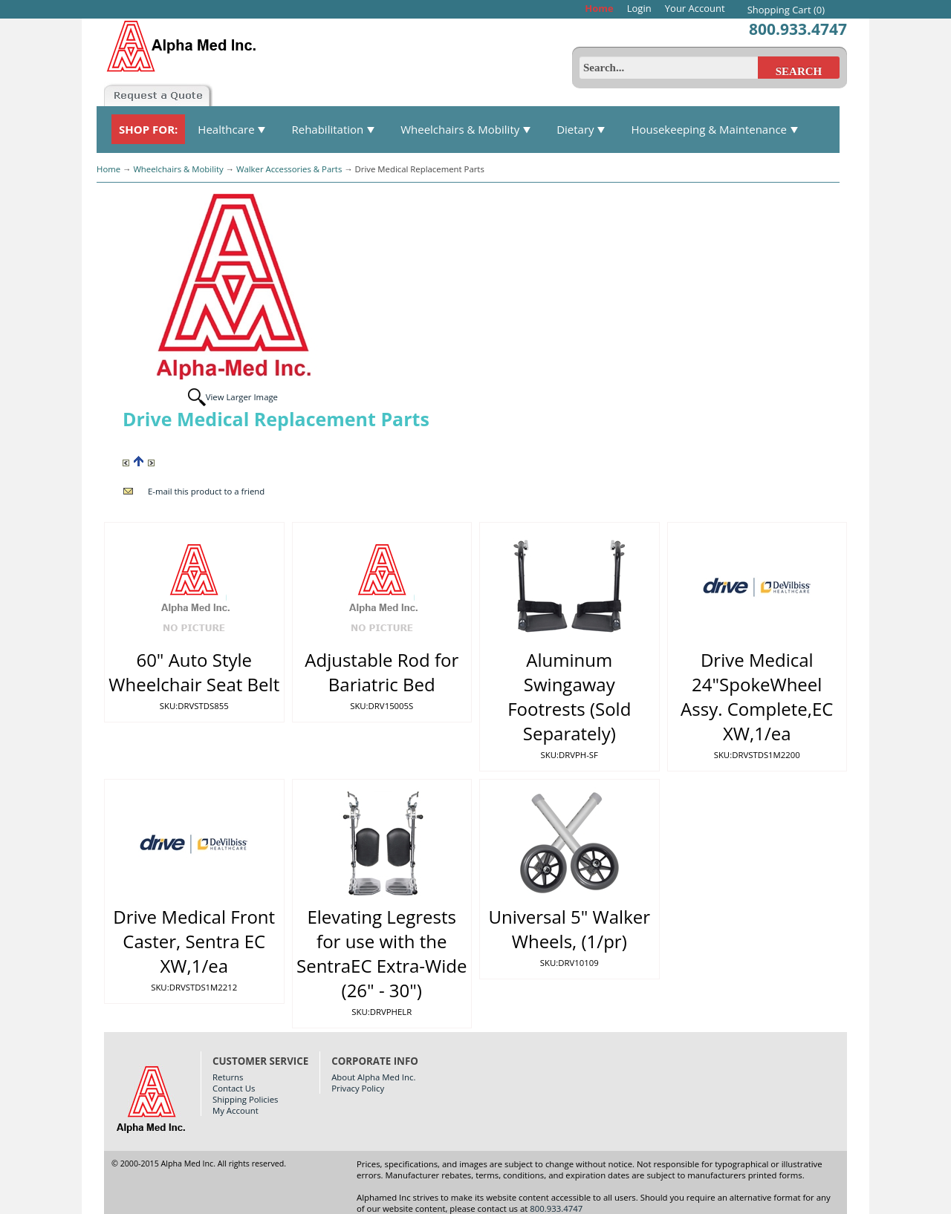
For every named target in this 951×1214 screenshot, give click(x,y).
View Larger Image (242, 396)
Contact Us (233, 1088)
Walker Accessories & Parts (289, 168)
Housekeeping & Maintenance (714, 129)
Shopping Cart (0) (786, 9)
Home (599, 8)
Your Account (695, 8)
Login (639, 8)
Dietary (581, 129)
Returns (227, 1077)
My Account (235, 1110)
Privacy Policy (357, 1088)
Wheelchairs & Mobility (465, 129)
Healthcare (232, 129)
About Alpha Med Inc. (373, 1077)
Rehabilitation (333, 129)
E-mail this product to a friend (206, 491)
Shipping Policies (245, 1099)
